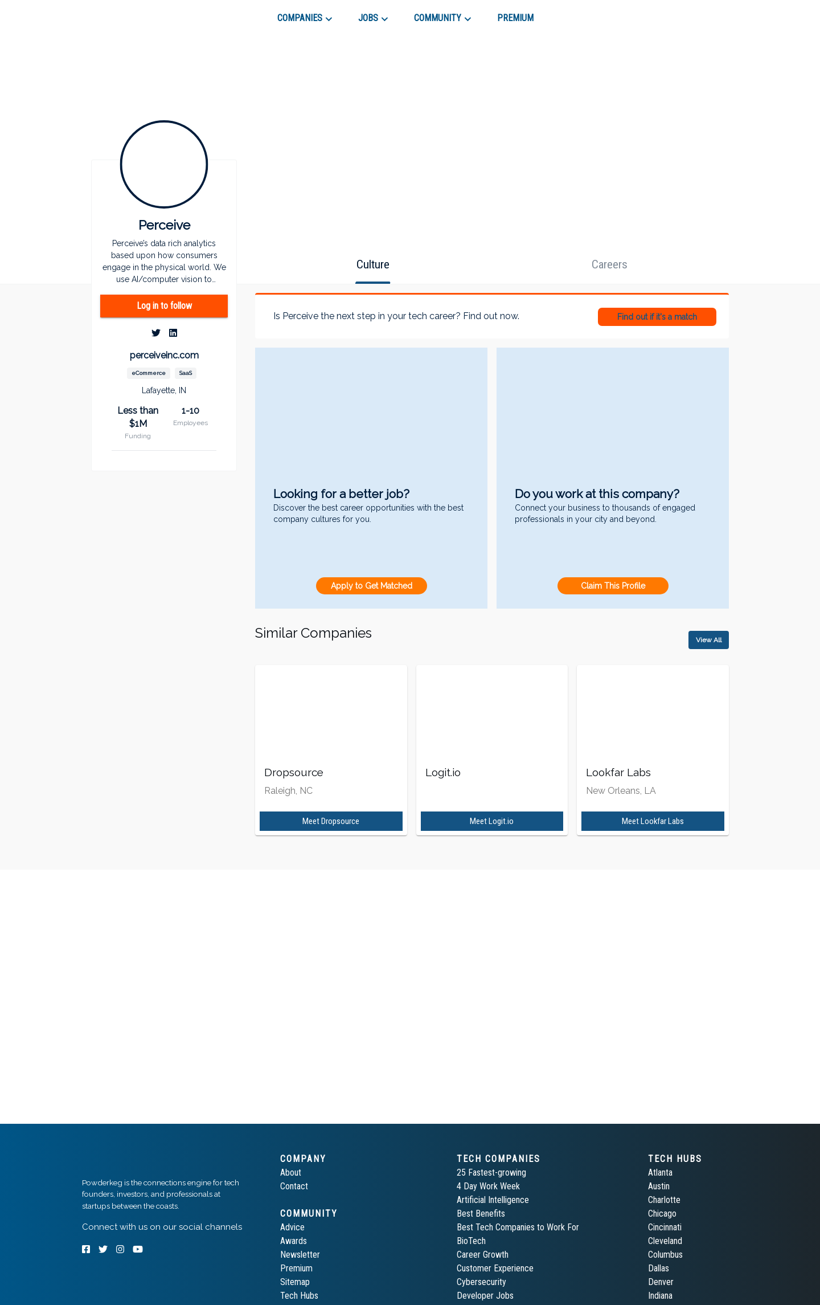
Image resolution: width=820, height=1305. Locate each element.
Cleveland (665, 1240)
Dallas (658, 1268)
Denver (661, 1282)
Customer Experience (495, 1268)
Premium (296, 1268)
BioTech (471, 1240)
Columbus (665, 1254)
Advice (292, 1227)
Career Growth (483, 1254)
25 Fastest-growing (491, 1172)
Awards (293, 1240)
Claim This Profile (613, 585)
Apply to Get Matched (371, 585)
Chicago (662, 1213)
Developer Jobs (485, 1295)
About (290, 1172)
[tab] (123, 13)
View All (708, 640)
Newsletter (300, 1254)
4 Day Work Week (488, 1186)
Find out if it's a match (657, 316)
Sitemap (295, 1282)
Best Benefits (481, 1213)
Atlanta (660, 1172)
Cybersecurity (481, 1282)
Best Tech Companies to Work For (518, 1227)
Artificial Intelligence (493, 1199)
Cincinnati (665, 1227)
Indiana (660, 1295)
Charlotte (664, 1199)
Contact (294, 1186)
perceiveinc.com (164, 355)
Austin (659, 1186)
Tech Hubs (299, 1295)
